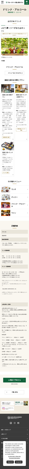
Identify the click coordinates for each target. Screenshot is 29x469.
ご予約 (26, 3)
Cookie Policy (10, 454)
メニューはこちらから (14, 73)
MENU (2, 3)
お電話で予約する (14, 380)
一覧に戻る (14, 392)
